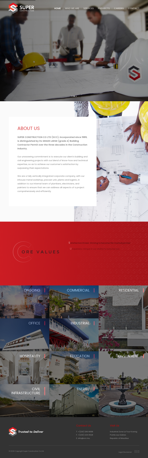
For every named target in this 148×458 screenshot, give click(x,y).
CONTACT (133, 8)
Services (88, 8)
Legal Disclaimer (125, 452)
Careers (119, 8)
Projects (104, 8)
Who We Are (72, 8)
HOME (57, 8)
